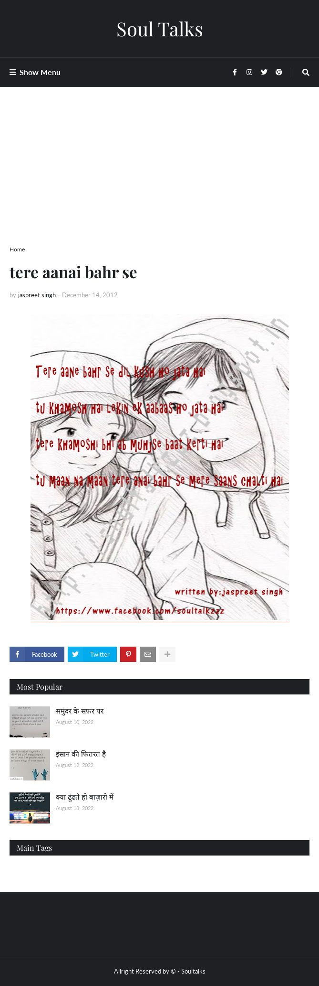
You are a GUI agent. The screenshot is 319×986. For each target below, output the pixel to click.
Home (17, 249)
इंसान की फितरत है (81, 753)
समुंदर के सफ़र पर (79, 710)
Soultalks (193, 971)
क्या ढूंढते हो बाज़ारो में (84, 797)
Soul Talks (159, 28)
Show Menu (40, 71)
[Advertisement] (159, 178)
